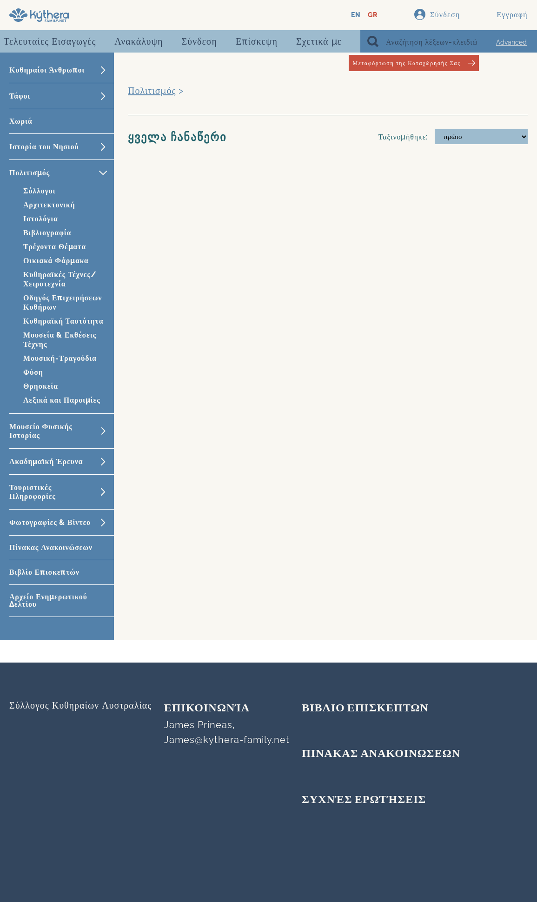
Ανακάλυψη (138, 41)
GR (373, 15)
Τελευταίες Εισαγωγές (50, 41)
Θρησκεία (40, 386)
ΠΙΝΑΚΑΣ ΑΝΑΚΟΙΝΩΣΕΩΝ (381, 754)
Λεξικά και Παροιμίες (61, 400)
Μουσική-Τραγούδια (60, 358)
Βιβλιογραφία (47, 232)
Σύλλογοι (39, 190)
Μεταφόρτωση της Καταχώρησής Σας (413, 63)
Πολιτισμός (152, 90)
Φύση (33, 372)
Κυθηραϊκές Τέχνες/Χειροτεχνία (60, 279)
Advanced (511, 42)
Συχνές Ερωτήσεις (364, 800)
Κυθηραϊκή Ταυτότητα (63, 321)
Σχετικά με (319, 41)
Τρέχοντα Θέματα (54, 246)
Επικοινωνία (207, 708)
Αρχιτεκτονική (49, 204)
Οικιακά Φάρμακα (56, 260)
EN (356, 15)
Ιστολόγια (40, 218)
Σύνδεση (199, 41)
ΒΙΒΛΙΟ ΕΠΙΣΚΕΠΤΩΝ (365, 708)
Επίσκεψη (257, 41)
